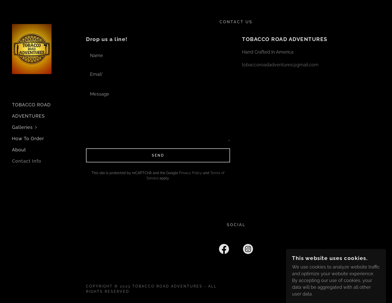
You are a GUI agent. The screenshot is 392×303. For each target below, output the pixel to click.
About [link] (19, 149)
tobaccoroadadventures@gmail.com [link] (280, 64)
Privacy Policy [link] (190, 173)
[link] (32, 48)
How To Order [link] (28, 138)
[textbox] (158, 55)
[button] (46, 127)
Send (158, 155)
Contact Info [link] (26, 161)
